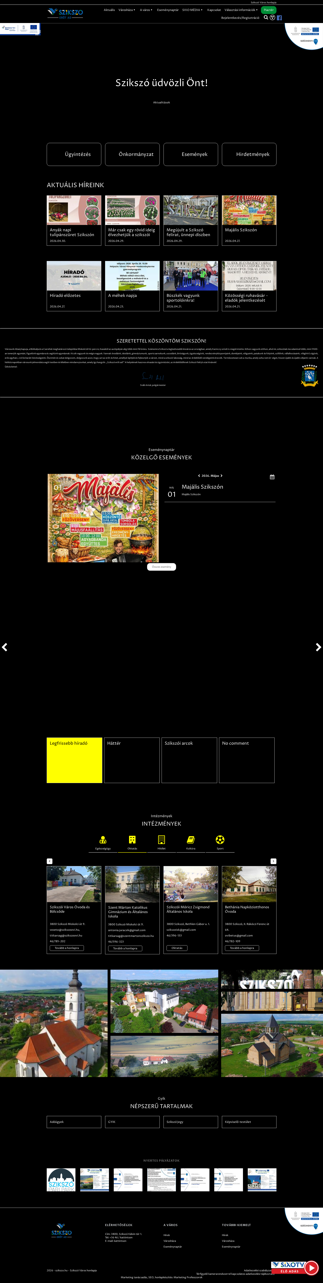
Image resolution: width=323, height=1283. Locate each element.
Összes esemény (161, 567)
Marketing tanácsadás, (134, 1277)
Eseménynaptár (168, 10)
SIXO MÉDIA (193, 10)
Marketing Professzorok (188, 1277)
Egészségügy (103, 841)
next (319, 647)
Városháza (127, 10)
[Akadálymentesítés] (272, 17)
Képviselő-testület (238, 1122)
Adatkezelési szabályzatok (259, 1270)
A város (147, 10)
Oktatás (132, 841)
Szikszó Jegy (175, 1122)
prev (4, 647)
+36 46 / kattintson (121, 1237)
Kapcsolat (214, 10)
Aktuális (109, 10)
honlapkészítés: (164, 1277)
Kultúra (191, 841)
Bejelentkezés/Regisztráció (240, 18)
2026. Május (210, 476)
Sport (220, 841)
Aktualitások (161, 102)
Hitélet (161, 841)
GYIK (111, 1122)
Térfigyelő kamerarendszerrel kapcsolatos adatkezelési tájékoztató (235, 1274)
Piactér (269, 10)
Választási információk (242, 10)
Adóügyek (57, 1122)
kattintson (120, 1241)
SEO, (151, 1277)
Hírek (167, 1235)
